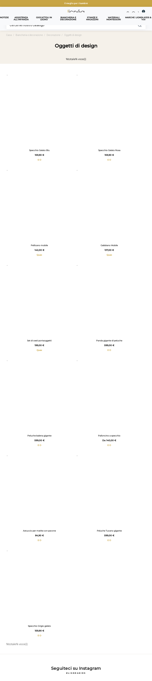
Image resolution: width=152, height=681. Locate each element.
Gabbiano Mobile (109, 246)
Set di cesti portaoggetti (39, 342)
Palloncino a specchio (109, 438)
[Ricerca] (70, 25)
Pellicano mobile (39, 246)
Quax (39, 256)
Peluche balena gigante (39, 438)
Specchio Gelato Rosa (109, 151)
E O (39, 160)
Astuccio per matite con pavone (39, 533)
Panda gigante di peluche (109, 342)
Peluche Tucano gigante (109, 533)
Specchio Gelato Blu (39, 151)
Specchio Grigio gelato (39, 629)
